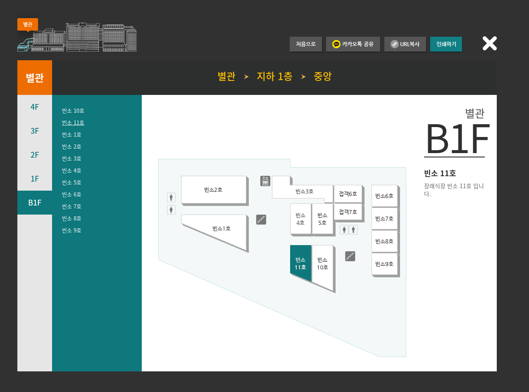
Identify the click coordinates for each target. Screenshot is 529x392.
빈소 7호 (71, 206)
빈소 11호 (73, 122)
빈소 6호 (71, 194)
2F (35, 154)
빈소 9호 (71, 230)
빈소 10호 (73, 110)
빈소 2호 (71, 146)
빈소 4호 (71, 170)
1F (35, 178)
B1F (34, 202)
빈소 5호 (71, 182)
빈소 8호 (71, 218)
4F (35, 106)
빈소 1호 (71, 134)
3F (35, 130)
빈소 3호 (71, 158)
